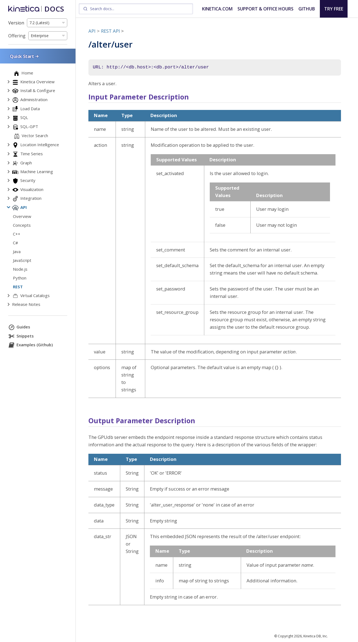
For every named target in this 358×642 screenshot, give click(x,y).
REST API (110, 31)
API (92, 31)
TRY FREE (333, 9)
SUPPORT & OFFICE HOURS (265, 9)
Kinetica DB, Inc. (315, 636)
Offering (17, 36)
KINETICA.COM (217, 9)
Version (16, 23)
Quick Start (25, 56)
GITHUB (306, 9)
